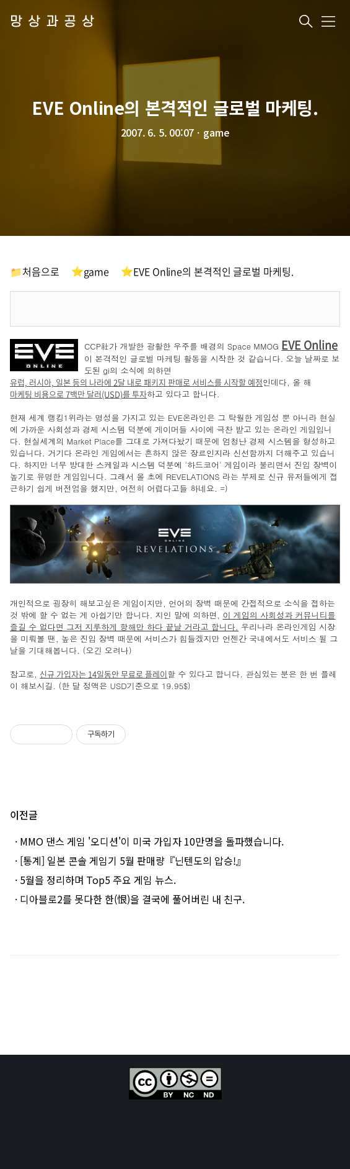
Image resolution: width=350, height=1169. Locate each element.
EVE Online (309, 345)
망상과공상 (55, 22)
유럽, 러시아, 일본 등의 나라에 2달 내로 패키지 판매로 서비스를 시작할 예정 (136, 382)
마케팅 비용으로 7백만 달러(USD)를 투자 (78, 394)
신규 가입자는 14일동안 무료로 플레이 (103, 674)
